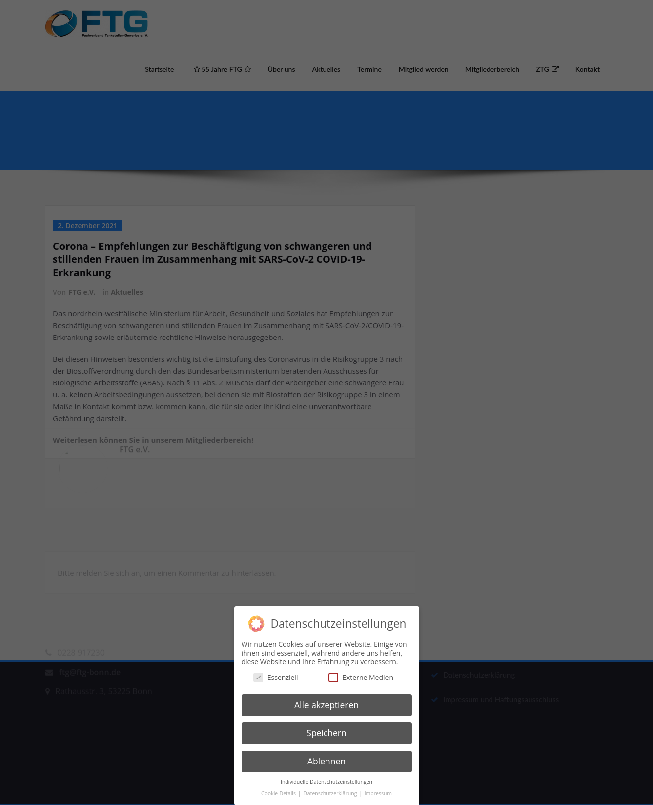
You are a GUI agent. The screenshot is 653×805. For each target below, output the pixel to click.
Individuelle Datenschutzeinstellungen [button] (326, 773)
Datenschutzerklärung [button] (330, 785)
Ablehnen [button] (326, 753)
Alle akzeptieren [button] (326, 697)
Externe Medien (360, 669)
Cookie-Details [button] (279, 785)
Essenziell (275, 669)
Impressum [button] (378, 785)
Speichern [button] (326, 725)
